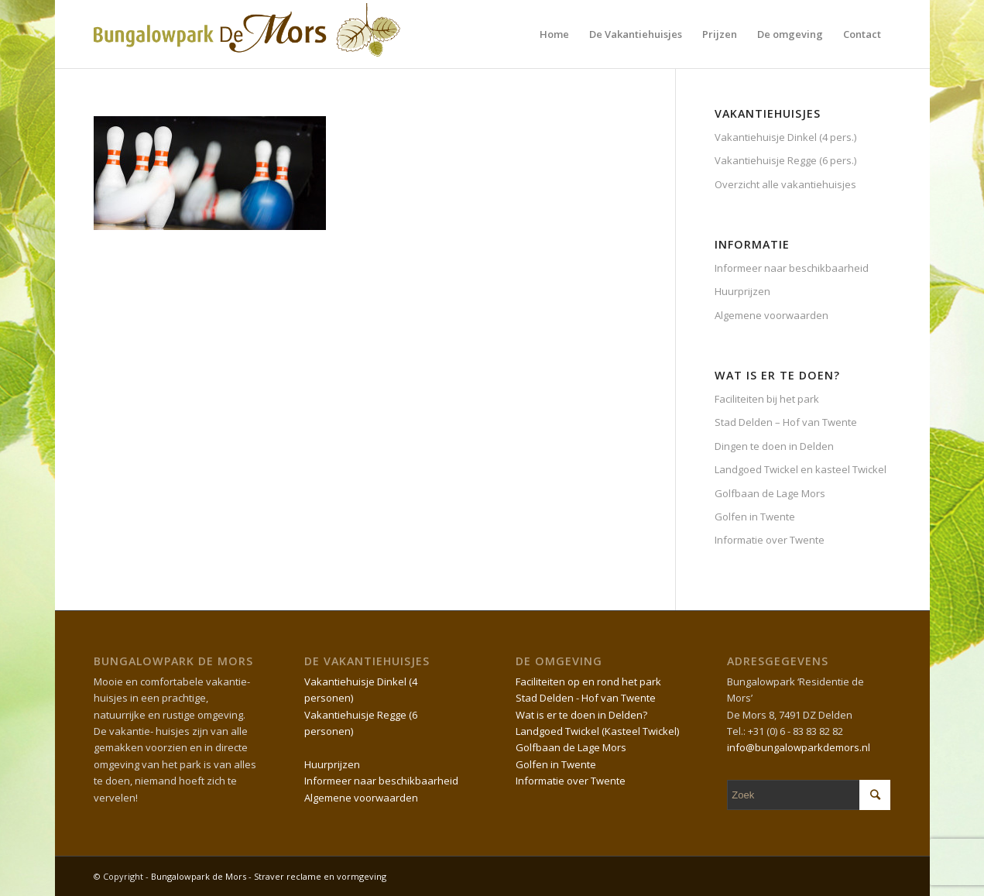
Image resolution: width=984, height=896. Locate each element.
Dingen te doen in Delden (774, 446)
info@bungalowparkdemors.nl (798, 747)
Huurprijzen (742, 291)
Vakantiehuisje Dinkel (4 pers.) (785, 137)
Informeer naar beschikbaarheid (792, 268)
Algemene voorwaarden (771, 315)
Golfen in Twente (755, 517)
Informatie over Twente (770, 540)
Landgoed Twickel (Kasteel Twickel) (597, 731)
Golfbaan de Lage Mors (770, 493)
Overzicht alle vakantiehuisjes (785, 184)
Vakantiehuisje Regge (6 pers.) (785, 160)
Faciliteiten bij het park (767, 399)
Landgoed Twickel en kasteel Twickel (800, 469)
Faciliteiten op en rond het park (588, 681)
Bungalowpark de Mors (200, 876)
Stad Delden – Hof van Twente (786, 422)
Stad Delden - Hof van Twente (586, 698)
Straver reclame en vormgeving (320, 876)
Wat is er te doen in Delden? (581, 715)
